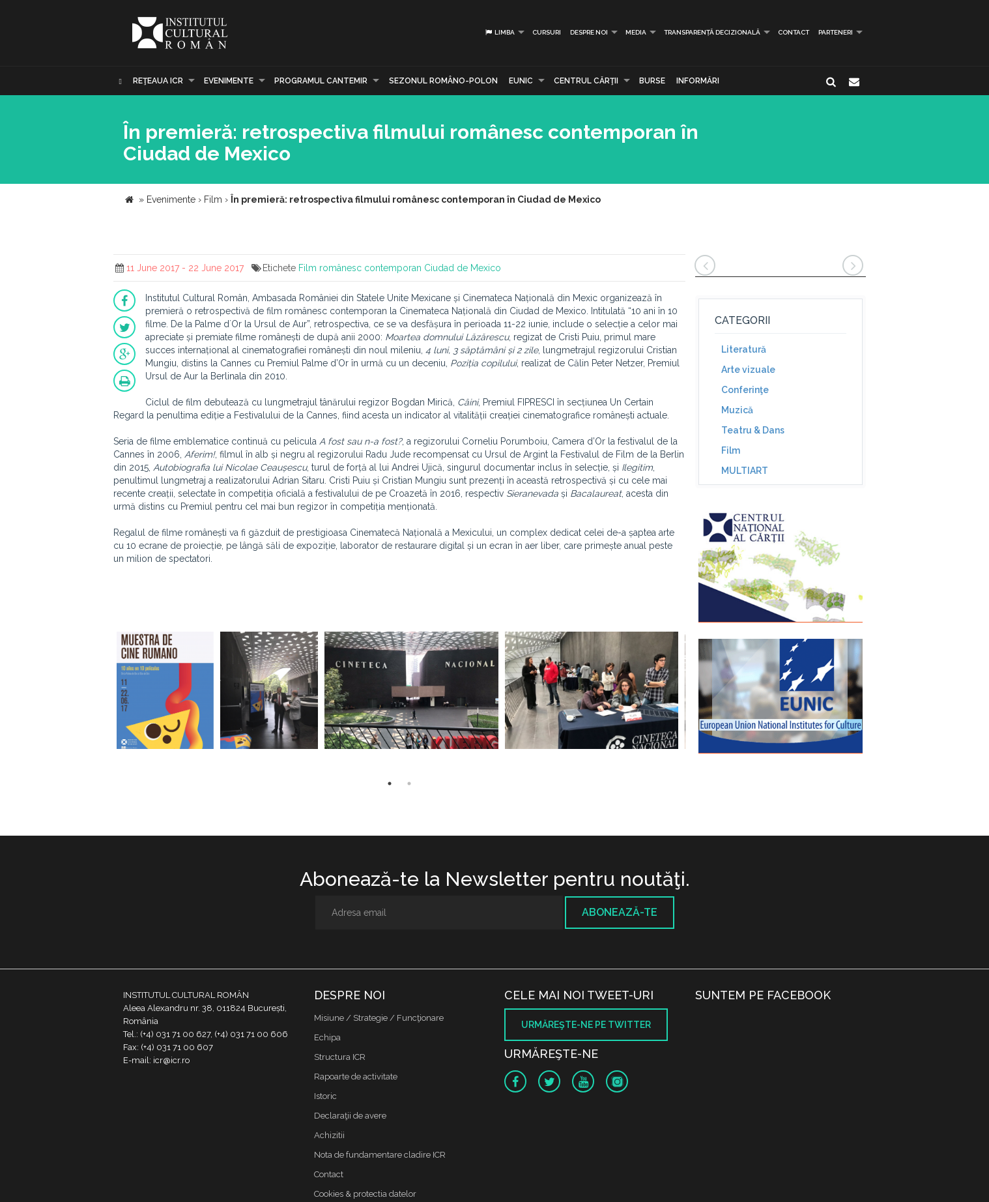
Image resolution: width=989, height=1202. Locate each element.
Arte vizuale (748, 369)
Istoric (325, 1096)
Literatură (743, 349)
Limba (499, 32)
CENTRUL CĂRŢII (586, 80)
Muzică (737, 410)
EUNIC (521, 80)
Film (730, 450)
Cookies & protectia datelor (365, 1194)
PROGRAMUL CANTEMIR (320, 80)
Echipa (327, 1037)
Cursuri (546, 32)
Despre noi (589, 32)
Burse (652, 80)
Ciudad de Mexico (462, 268)
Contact (793, 32)
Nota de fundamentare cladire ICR (380, 1155)
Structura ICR (340, 1057)
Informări (697, 80)
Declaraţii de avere (350, 1116)
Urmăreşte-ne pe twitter (586, 1024)
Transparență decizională (712, 32)
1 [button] (389, 783)
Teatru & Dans (752, 430)
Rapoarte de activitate (355, 1076)
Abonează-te (619, 912)
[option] (165, 692)
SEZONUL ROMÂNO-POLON (443, 80)
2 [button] (409, 783)
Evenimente (228, 80)
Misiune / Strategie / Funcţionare (379, 1018)
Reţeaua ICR (158, 80)
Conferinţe (745, 390)
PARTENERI (835, 32)
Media (635, 32)
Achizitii (329, 1135)
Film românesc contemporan (360, 268)
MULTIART (744, 470)
